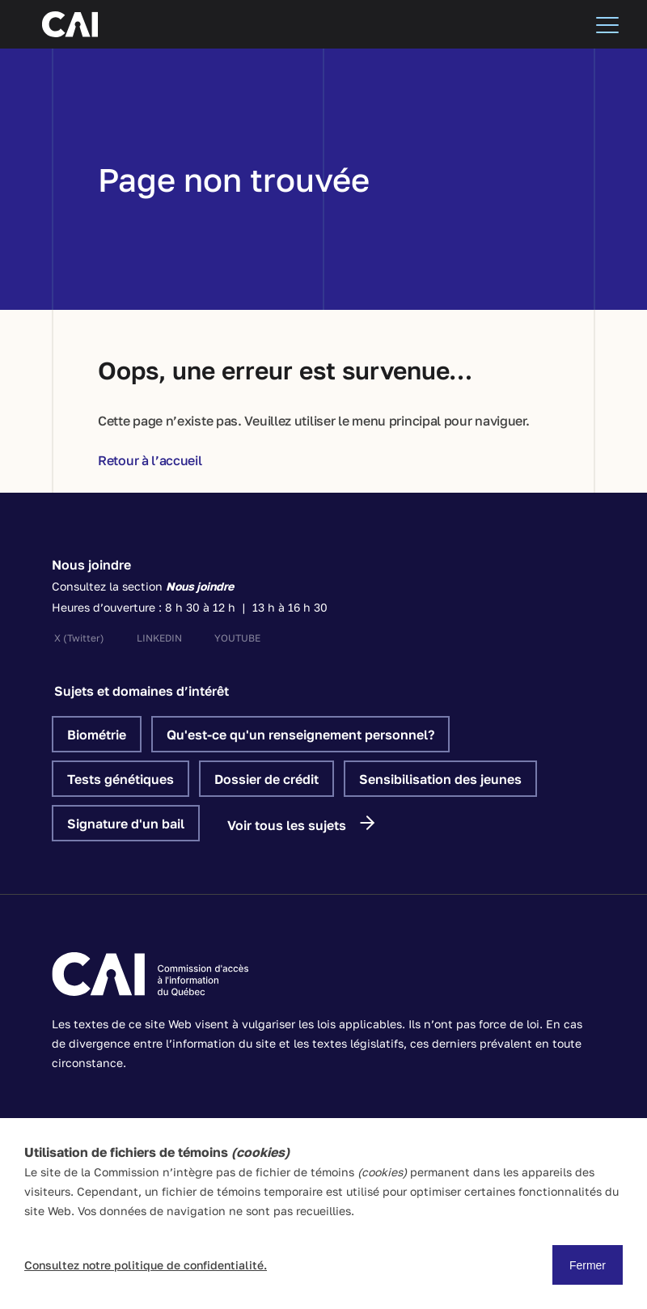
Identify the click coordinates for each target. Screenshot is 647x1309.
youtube (237, 638)
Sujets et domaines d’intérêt (141, 691)
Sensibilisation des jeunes (440, 779)
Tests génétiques (120, 779)
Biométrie (96, 735)
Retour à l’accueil (150, 460)
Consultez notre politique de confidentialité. (145, 1265)
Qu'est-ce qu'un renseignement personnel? (300, 735)
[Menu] (607, 24)
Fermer (587, 1265)
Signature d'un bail (125, 823)
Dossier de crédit (266, 779)
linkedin (159, 638)
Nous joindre (91, 565)
